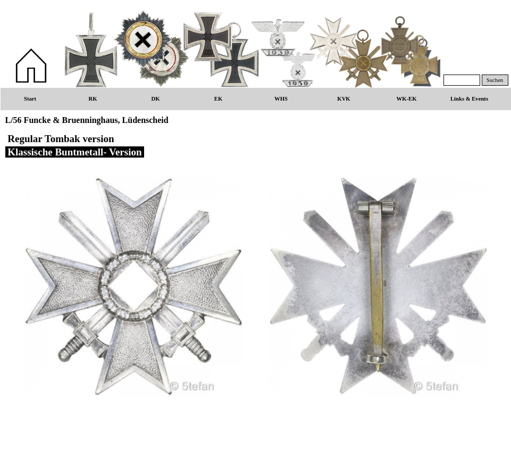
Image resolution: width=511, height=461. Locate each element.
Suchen (495, 80)
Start (30, 99)
